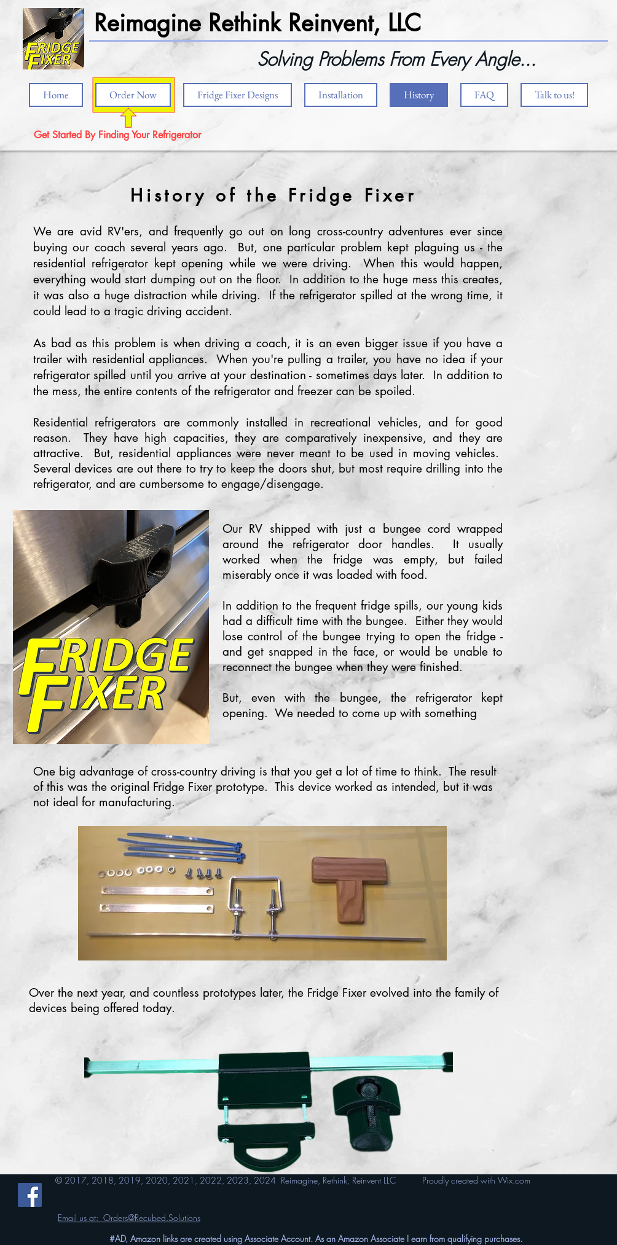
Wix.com (514, 1180)
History (168, 195)
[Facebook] (30, 1195)
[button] (340, 95)
